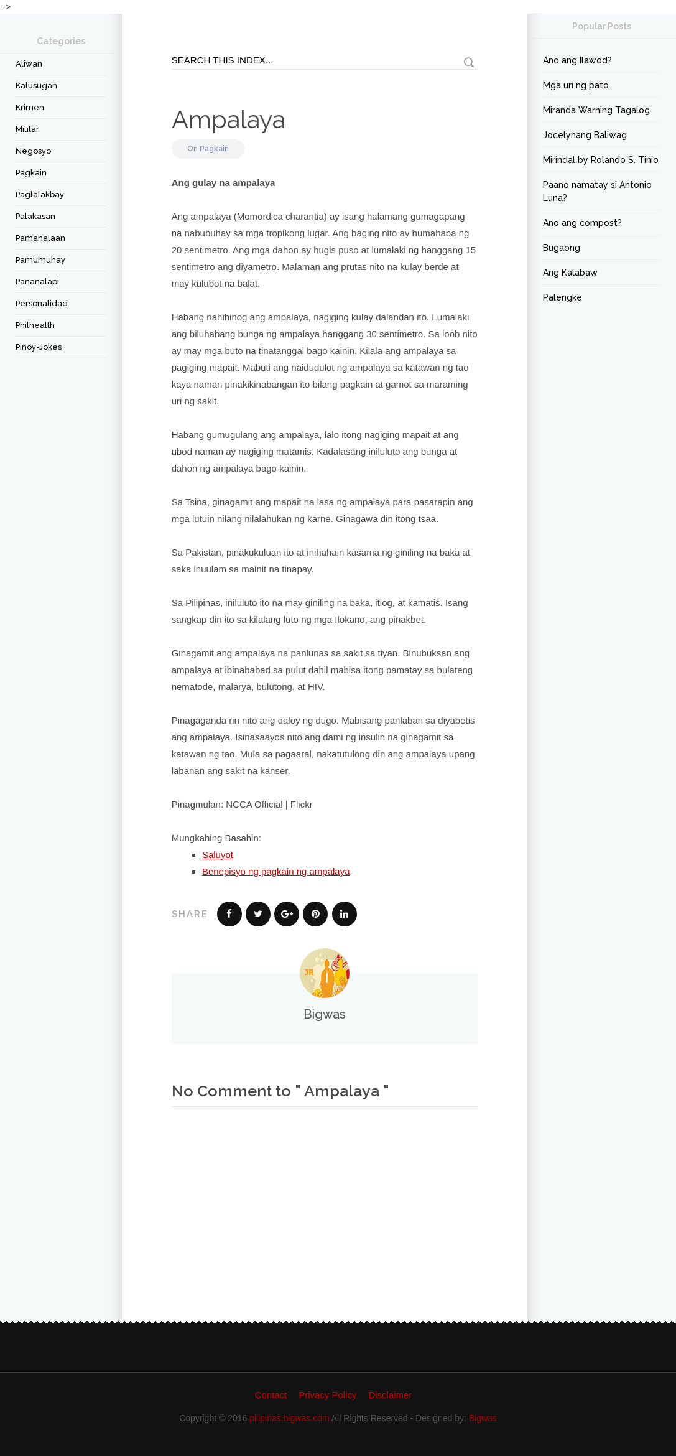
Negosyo (33, 151)
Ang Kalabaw (570, 273)
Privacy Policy (327, 1394)
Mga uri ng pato (576, 85)
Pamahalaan (40, 238)
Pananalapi (37, 281)
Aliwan (29, 63)
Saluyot (217, 854)
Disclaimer (390, 1394)
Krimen (30, 107)
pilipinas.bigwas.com (289, 1418)
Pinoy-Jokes (39, 347)
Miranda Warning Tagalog (596, 110)
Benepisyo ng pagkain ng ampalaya (276, 871)
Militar (27, 129)
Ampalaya (228, 119)
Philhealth (35, 325)
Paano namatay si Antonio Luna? (597, 191)
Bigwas (483, 1418)
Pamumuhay (40, 259)
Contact (271, 1394)
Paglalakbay (40, 194)
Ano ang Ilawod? (577, 60)
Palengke (562, 297)
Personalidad (42, 303)
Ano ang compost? (582, 223)
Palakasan (35, 216)
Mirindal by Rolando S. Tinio (601, 160)
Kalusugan (36, 85)
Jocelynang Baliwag (585, 135)
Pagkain (31, 172)
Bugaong (561, 248)
